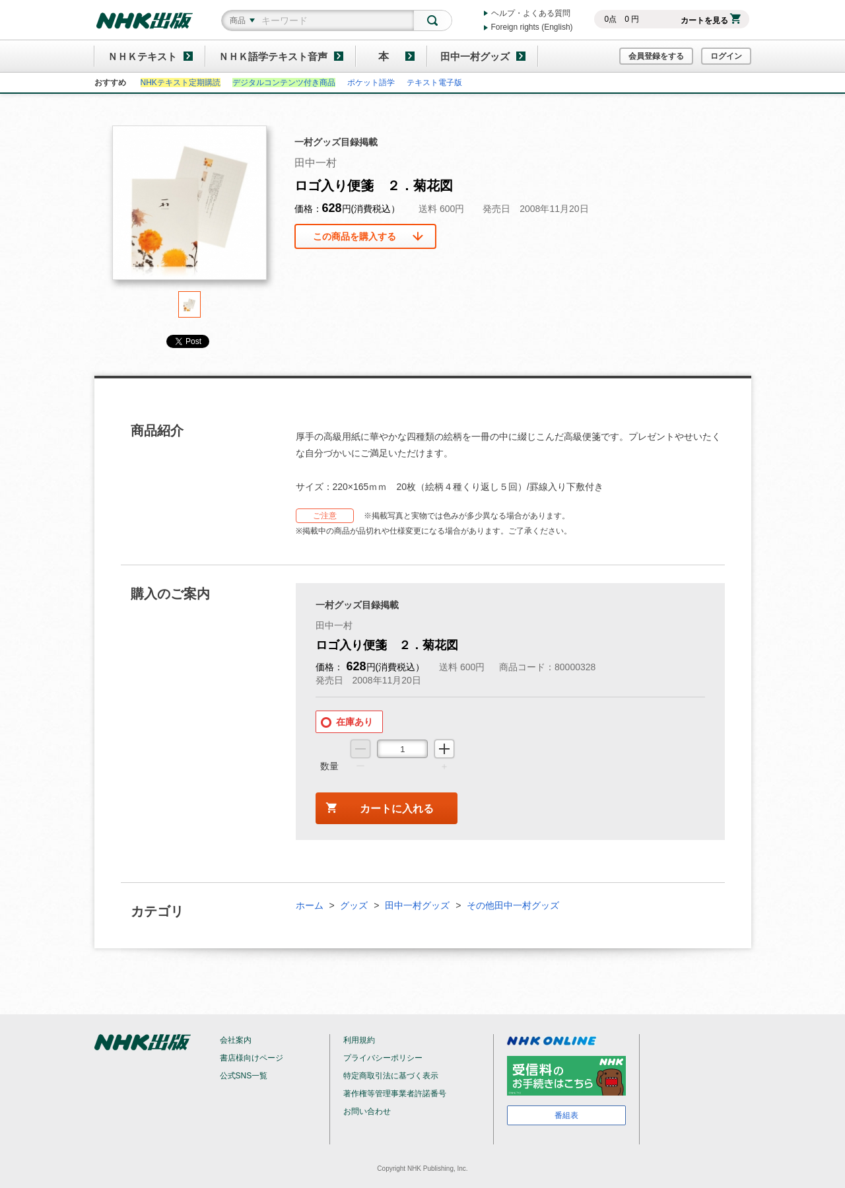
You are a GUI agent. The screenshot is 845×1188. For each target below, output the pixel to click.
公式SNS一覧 (244, 1075)
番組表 (566, 1115)
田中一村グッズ (475, 56)
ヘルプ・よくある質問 (530, 13)
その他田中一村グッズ (513, 905)
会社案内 (236, 1040)
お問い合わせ (367, 1111)
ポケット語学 (371, 82)
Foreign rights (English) (532, 27)
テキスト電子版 (434, 82)
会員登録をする (656, 56)
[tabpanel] (189, 208)
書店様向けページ (251, 1058)
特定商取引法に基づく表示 (390, 1075)
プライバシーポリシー (382, 1058)
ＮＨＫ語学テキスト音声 (273, 56)
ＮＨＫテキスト (142, 56)
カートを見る (711, 20)
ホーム (309, 905)
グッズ (354, 905)
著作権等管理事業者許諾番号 (394, 1093)
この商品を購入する (354, 236)
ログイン (726, 56)
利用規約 (359, 1040)
